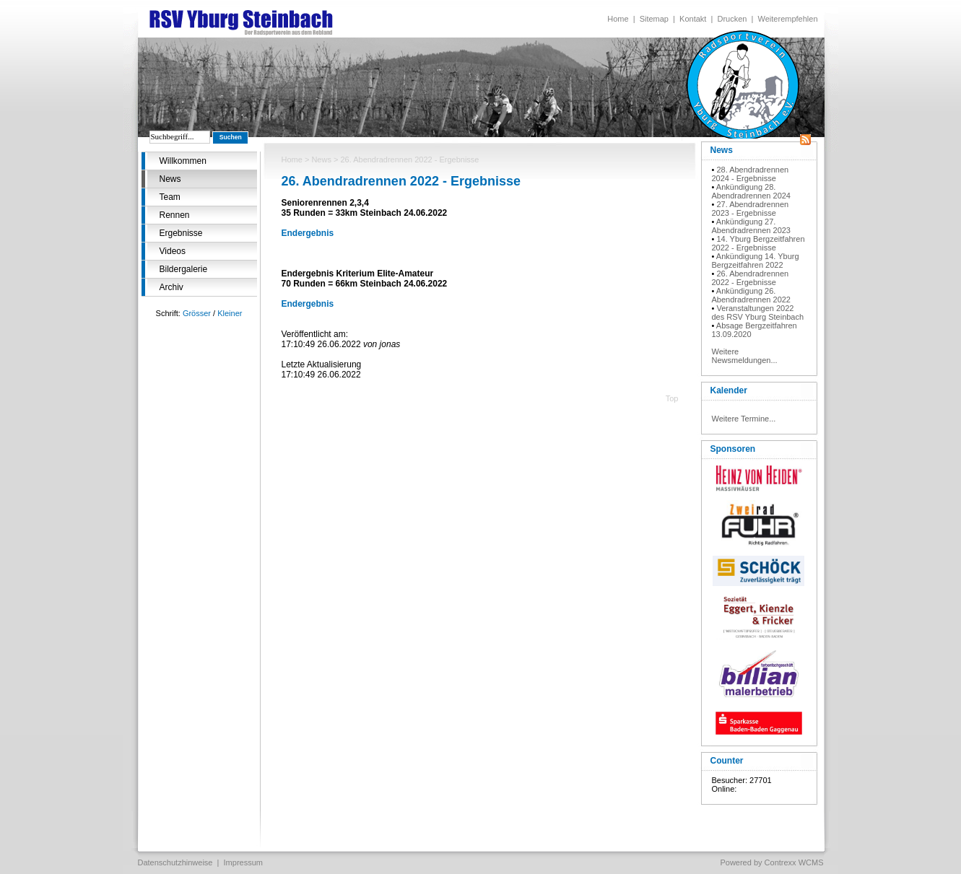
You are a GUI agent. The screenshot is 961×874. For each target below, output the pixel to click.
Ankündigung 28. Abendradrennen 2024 (751, 191)
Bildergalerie (184, 269)
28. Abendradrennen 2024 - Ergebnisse (750, 174)
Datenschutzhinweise (175, 862)
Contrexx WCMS (794, 862)
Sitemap (654, 18)
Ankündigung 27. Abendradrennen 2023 (751, 226)
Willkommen (183, 161)
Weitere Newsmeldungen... (745, 355)
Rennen (175, 215)
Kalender (728, 390)
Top (672, 398)
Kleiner (229, 313)
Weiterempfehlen (788, 18)
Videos (173, 251)
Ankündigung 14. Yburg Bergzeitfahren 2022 (755, 260)
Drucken (732, 18)
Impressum (243, 862)
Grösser (197, 313)
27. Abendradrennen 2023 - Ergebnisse (750, 208)
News (170, 179)
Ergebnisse (181, 233)
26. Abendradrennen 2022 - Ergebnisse (750, 278)
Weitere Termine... (744, 418)
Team (170, 197)
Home (617, 18)
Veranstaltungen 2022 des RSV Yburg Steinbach (758, 312)
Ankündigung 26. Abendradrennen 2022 (751, 295)
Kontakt (692, 18)
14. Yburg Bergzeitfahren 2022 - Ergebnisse (758, 243)
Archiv (171, 287)
